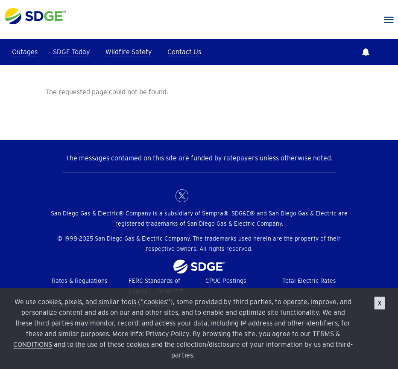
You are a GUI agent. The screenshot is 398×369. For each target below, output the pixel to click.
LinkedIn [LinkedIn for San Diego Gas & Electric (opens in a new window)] (199, 195)
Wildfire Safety (128, 51)
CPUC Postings (225, 280)
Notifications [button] (365, 52)
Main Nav (389, 20)
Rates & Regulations (80, 280)
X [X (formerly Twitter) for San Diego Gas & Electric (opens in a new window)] (182, 195)
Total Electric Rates (309, 280)
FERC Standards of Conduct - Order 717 (156, 286)
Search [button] (389, 52)
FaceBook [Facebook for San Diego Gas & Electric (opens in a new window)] (164, 195)
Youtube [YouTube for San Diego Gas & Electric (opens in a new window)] (233, 195)
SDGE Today (71, 51)
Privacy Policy (167, 333)
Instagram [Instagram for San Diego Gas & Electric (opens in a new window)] (216, 195)
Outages (25, 51)
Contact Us (184, 51)
